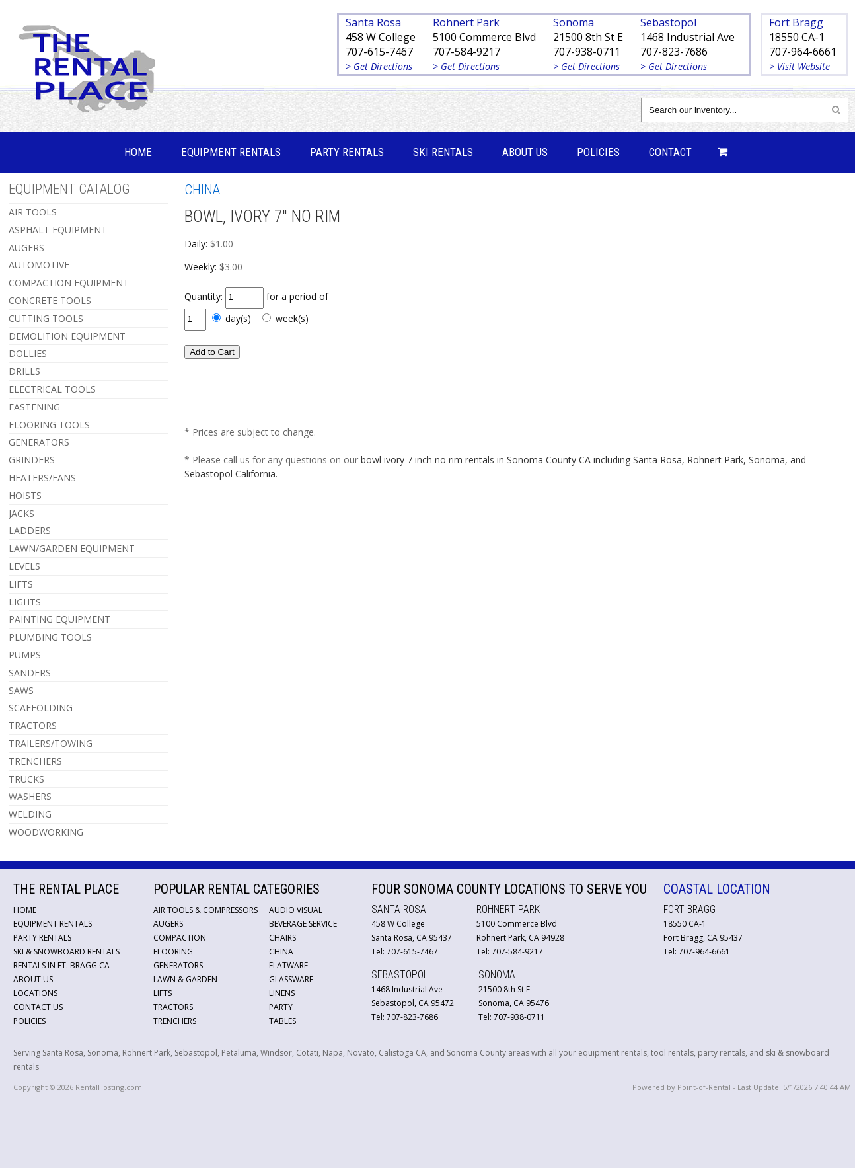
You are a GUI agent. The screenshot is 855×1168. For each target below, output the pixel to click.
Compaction (179, 937)
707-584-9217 (466, 51)
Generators (178, 965)
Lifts (162, 993)
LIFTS (21, 584)
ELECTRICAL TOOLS (52, 389)
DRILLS (24, 371)
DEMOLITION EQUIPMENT (67, 336)
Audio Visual (295, 909)
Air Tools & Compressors (205, 909)
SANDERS (30, 672)
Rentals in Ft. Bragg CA (61, 965)
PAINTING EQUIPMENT (59, 619)
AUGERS (26, 247)
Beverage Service (303, 923)
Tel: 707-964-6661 (696, 951)
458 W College (381, 37)
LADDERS (30, 530)
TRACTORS (33, 725)
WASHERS (30, 796)
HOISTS (25, 495)
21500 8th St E (588, 37)
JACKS (21, 513)
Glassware (291, 979)
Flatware (288, 965)
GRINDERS (32, 459)
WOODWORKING (46, 832)
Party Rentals (347, 152)
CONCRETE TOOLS (50, 300)
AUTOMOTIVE (39, 264)
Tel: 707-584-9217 (509, 951)
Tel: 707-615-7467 (404, 951)
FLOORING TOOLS (49, 424)
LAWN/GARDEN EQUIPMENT (72, 548)
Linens (282, 993)
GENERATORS (39, 442)
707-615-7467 (379, 51)
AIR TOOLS (33, 212)
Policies (598, 152)
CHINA (202, 190)
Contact (670, 152)
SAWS (21, 690)
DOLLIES (28, 353)
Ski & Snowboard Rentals (66, 951)
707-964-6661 (802, 51)
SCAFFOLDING (41, 707)
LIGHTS (25, 602)
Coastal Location (716, 889)
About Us (525, 152)
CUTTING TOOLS (46, 318)
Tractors (173, 1007)
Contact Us (38, 1007)
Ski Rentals (443, 152)
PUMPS (25, 654)
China (281, 951)
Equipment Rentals (231, 152)
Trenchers (174, 1021)
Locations (35, 993)
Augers (168, 923)
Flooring (173, 951)
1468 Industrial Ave (687, 37)
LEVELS (24, 566)
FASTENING (34, 407)
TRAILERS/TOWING (51, 743)
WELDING (30, 814)
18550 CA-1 (797, 37)
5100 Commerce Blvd (484, 37)
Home (138, 152)
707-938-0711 (586, 51)
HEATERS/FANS (42, 477)
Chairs (282, 937)
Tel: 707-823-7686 (404, 1017)
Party (281, 1007)
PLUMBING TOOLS (50, 637)
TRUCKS (26, 779)
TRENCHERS (35, 761)
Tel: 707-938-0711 (511, 1017)
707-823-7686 (674, 51)
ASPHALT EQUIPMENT (58, 229)
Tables (282, 1021)
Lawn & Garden (185, 979)
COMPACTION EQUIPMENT (69, 282)
